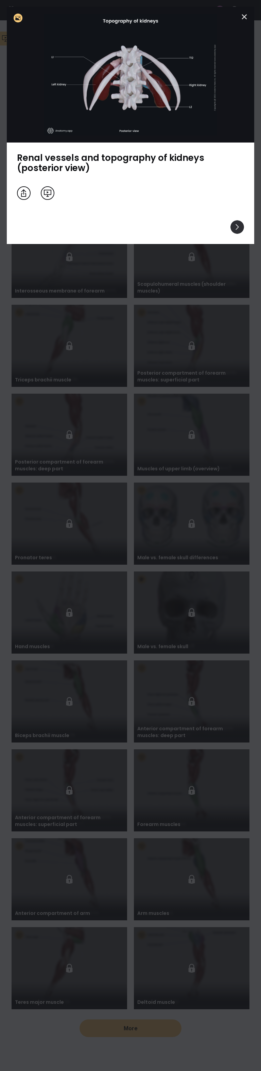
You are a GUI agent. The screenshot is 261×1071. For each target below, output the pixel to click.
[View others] (237, 227)
